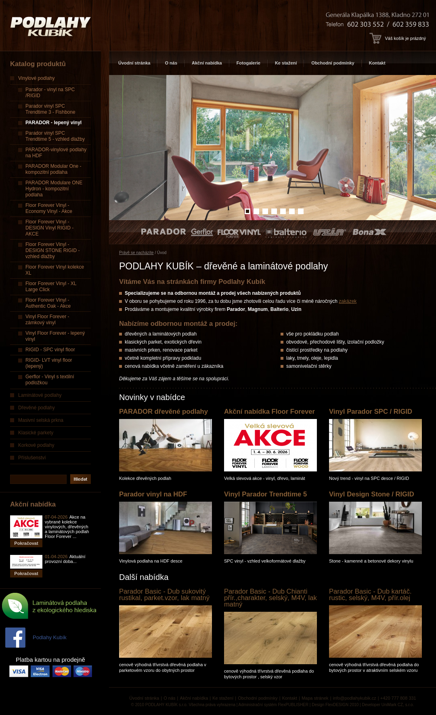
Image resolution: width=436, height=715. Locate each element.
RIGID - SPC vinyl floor (50, 349)
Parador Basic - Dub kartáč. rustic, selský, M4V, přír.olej (370, 595)
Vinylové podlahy (36, 78)
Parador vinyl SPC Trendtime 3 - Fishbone (50, 109)
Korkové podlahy (36, 445)
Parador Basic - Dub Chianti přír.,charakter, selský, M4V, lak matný (270, 598)
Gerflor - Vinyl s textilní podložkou (49, 380)
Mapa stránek (315, 698)
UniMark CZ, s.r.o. (398, 704)
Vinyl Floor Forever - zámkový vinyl (47, 319)
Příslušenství (32, 458)
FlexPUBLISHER (293, 704)
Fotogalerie (248, 62)
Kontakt (377, 62)
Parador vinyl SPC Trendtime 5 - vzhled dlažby (55, 136)
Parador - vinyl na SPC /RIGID (50, 92)
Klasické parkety (35, 433)
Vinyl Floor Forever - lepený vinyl (55, 336)
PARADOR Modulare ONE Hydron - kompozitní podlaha (53, 189)
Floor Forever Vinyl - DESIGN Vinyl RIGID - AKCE (49, 228)
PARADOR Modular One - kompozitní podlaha (53, 169)
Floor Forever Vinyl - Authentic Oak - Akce (48, 303)
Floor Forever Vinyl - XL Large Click (51, 286)
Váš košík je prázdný (397, 38)
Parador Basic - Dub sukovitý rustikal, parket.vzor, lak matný (164, 595)
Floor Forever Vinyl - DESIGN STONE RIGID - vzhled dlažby (52, 250)
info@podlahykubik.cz (354, 698)
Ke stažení (286, 62)
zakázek (347, 301)
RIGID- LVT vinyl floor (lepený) (48, 363)
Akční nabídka (207, 62)
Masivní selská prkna (40, 420)
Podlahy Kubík (50, 637)
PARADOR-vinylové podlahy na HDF (55, 152)
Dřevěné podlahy (36, 408)
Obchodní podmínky (332, 62)
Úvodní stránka (134, 62)
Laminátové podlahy (39, 395)
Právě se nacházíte (136, 252)
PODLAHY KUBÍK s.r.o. (166, 704)
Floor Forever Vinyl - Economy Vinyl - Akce (48, 208)
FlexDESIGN (336, 704)
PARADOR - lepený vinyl (53, 122)
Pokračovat (26, 543)
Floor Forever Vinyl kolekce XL (54, 270)
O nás (171, 62)
